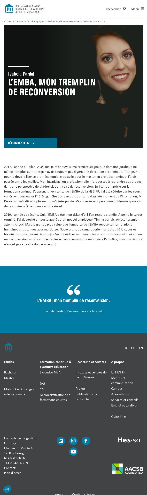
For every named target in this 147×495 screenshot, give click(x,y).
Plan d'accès (12, 472)
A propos (117, 361)
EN (141, 348)
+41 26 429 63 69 (16, 462)
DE (133, 348)
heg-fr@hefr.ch (14, 458)
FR (125, 348)
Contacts (10, 467)
